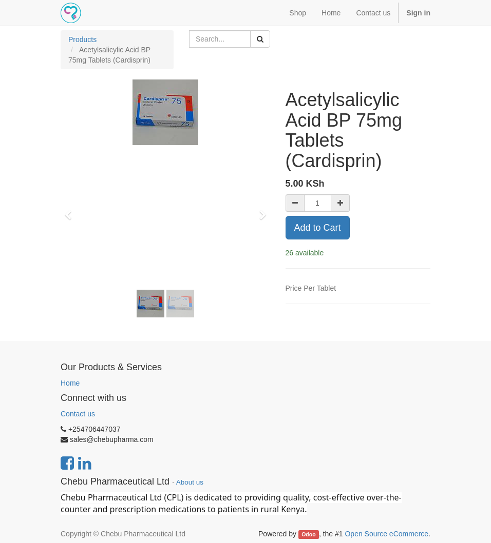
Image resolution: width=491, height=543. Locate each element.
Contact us (78, 414)
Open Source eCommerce (386, 534)
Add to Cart (317, 228)
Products (82, 39)
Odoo (308, 534)
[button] (71, 210)
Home (70, 383)
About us (189, 482)
